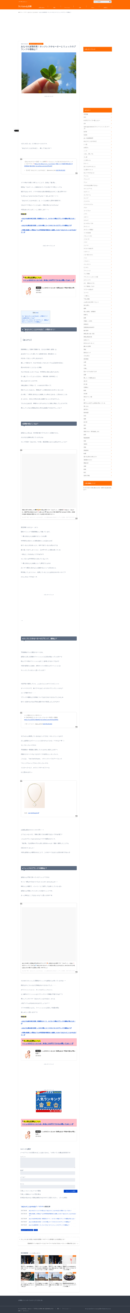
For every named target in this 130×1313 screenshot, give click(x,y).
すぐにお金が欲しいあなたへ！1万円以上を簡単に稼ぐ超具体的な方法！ (36, 1308)
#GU (39, 719)
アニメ (85, 182)
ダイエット (87, 226)
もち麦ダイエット (88, 169)
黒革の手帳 (87, 475)
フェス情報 (87, 273)
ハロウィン (87, 251)
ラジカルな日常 (25, 6)
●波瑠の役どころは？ (28, 318)
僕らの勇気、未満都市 (90, 311)
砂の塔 (85, 422)
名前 (22, 1170)
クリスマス (87, 201)
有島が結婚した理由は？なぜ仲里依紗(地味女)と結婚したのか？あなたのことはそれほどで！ (52, 1214)
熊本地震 (86, 412)
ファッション (67, 7)
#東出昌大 (69, 164)
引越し (85, 368)
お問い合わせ (41, 7)
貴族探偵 (86, 450)
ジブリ (85, 214)
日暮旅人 (86, 387)
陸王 (85, 472)
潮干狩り (86, 409)
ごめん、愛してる (88, 154)
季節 (85, 349)
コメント (23, 1156)
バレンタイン (87, 264)
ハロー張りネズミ (88, 254)
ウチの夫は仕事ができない (91, 185)
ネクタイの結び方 (88, 248)
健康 (85, 308)
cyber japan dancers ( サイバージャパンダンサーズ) (97, 127)
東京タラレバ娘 (88, 396)
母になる (86, 406)
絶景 (85, 434)
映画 (85, 390)
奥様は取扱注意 (88, 337)
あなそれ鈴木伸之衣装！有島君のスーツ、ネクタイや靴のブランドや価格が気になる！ (52, 1218)
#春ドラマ (59, 164)
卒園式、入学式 (88, 321)
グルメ (92, 7)
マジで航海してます (89, 286)
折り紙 (85, 384)
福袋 (85, 428)
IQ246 (85, 135)
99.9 (85, 117)
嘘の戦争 (86, 330)
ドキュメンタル (88, 236)
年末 (85, 365)
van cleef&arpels (33, 813)
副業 (85, 318)
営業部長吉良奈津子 (89, 327)
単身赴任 (86, 324)
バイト (85, 258)
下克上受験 (87, 299)
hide (37, 312)
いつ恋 (85, 144)
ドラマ (25, 12)
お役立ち (105, 7)
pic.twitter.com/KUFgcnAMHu (49, 719)
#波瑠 (63, 164)
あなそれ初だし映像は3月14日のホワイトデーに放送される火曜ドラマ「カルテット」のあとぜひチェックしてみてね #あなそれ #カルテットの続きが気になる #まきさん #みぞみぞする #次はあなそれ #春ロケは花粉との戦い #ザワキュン (48, 965)
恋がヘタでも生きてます (90, 371)
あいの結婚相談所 (88, 138)
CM (85, 123)
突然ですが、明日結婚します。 (92, 431)
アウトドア (87, 179)
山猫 (85, 362)
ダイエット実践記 (88, 229)
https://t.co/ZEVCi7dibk (31, 719)
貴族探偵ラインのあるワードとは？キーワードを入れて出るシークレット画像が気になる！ (52, 1243)
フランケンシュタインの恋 (91, 277)
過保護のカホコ (88, 459)
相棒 (85, 419)
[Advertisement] (65, 27)
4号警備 (86, 114)
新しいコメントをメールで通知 (31, 1191)
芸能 (85, 447)
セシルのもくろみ (88, 223)
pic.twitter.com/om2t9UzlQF (44, 166)
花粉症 (85, 444)
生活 (85, 415)
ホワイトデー (87, 280)
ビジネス (86, 267)
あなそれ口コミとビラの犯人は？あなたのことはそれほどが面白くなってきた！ (50, 1210)
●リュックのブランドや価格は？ (32, 322)
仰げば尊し (87, 305)
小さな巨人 (87, 355)
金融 (85, 466)
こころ (85, 150)
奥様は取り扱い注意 (89, 333)
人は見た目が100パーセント (91, 302)
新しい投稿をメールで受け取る (31, 1194)
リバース (86, 292)
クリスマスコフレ (88, 204)
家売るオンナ (87, 352)
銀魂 (85, 469)
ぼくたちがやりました (90, 166)
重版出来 (86, 463)
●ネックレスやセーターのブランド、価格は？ (35, 320)
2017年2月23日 (47, 724)
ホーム (20, 12)
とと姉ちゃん (87, 160)
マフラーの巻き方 (88, 289)
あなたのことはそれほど (33, 12)
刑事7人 (86, 314)
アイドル (86, 176)
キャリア (86, 198)
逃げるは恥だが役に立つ (90, 456)
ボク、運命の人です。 (90, 283)
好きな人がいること (89, 343)
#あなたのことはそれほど (48, 164)
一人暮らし (87, 295)
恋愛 (80, 7)
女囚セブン (87, 340)
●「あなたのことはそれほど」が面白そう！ (35, 316)
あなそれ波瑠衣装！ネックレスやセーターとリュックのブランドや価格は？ (49, 1225)
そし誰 (85, 157)
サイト (22, 1184)
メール (22, 1177)
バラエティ (87, 261)
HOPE (85, 131)
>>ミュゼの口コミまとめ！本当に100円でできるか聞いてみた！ (47, 280)
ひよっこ (86, 163)
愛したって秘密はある (90, 378)
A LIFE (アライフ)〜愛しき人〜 (92, 120)
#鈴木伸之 (33, 166)
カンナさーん (87, 195)
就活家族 (86, 359)
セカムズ (86, 220)
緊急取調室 (87, 437)
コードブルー (87, 210)
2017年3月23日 (60, 170)
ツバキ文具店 (87, 232)
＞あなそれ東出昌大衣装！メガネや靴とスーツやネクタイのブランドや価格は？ (45, 225)
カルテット (87, 191)
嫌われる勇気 (87, 346)
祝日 (85, 425)
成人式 (85, 381)
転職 (85, 453)
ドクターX (86, 239)
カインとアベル (88, 188)
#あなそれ (38, 164)
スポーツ (86, 217)
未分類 (85, 393)
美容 (54, 7)
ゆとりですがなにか (89, 172)
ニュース (86, 245)
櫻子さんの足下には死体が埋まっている (94, 403)
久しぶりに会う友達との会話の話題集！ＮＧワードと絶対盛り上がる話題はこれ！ (43, 1239)
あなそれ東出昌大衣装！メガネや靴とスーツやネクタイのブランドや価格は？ (50, 1222)
